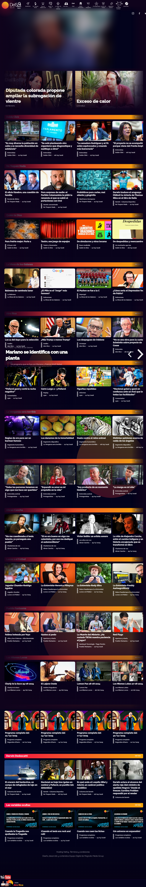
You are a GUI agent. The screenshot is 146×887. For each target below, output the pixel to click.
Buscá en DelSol (19, 7)
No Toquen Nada (35, 7)
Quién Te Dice (51, 7)
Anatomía (132, 6)
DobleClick (27, 6)
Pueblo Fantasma (84, 7)
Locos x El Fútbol (108, 7)
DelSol (15, 4)
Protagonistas (100, 6)
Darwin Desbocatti (43, 7)
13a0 (76, 6)
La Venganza (92, 7)
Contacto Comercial (128, 12)
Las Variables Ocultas (124, 7)
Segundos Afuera (116, 7)
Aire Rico (67, 6)
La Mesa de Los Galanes (59, 7)
